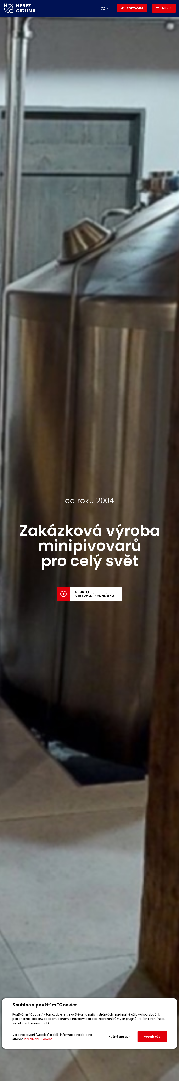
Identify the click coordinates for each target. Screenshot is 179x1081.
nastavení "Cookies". (39, 1039)
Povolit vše (152, 1037)
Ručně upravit (119, 1037)
